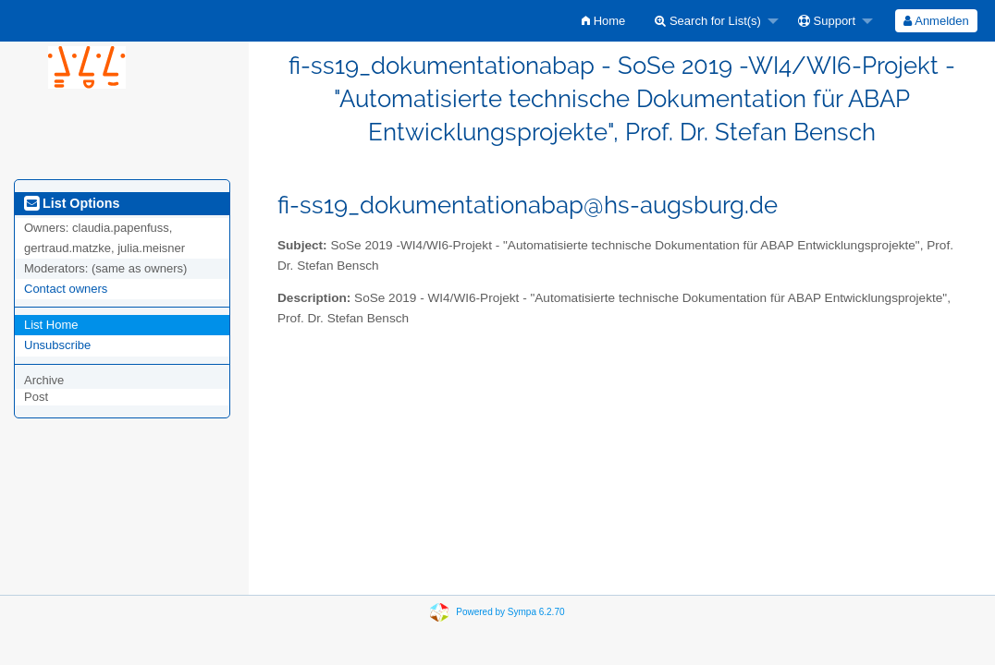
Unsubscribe (57, 345)
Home (603, 21)
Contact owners (65, 289)
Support (826, 21)
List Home (51, 325)
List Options (71, 203)
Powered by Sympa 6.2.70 (510, 611)
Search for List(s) (708, 21)
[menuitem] (603, 21)
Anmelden (935, 21)
